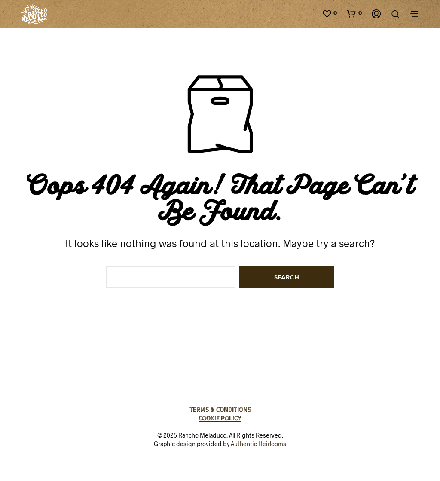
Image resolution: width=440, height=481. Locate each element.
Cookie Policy (220, 418)
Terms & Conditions (220, 409)
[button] (329, 13)
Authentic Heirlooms (258, 444)
